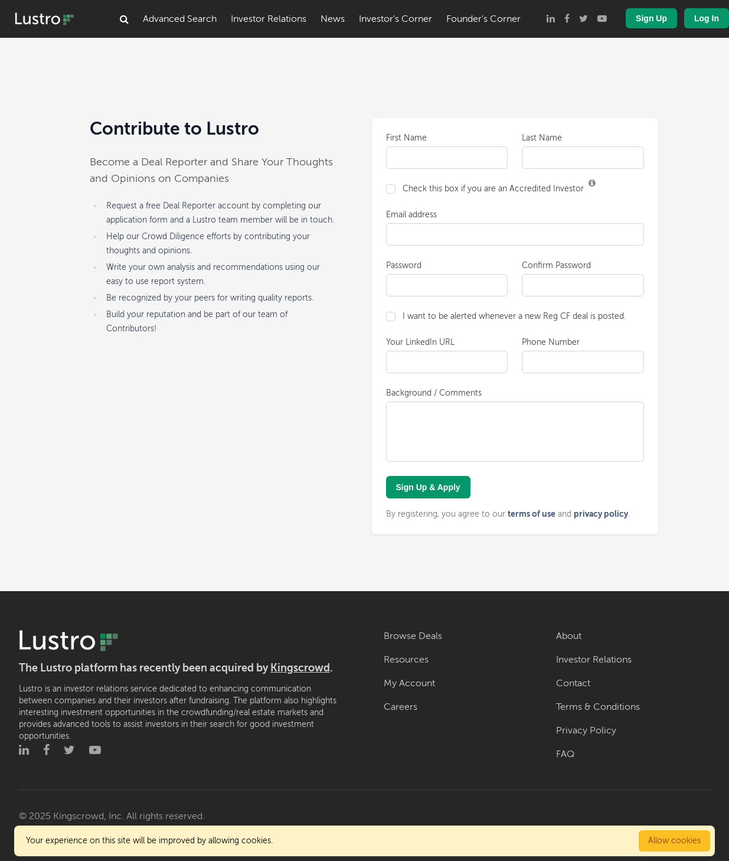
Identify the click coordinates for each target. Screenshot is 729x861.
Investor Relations (268, 19)
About (568, 636)
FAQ (565, 754)
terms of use (531, 513)
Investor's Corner (395, 19)
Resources (406, 659)
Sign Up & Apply (428, 487)
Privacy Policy (586, 730)
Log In (706, 18)
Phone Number (551, 342)
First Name (406, 137)
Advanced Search (180, 19)
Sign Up (651, 18)
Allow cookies (674, 840)
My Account (409, 683)
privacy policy (601, 513)
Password (403, 265)
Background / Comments (434, 393)
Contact (573, 683)
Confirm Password (556, 265)
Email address (411, 214)
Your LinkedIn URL (420, 342)
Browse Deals (413, 636)
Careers (400, 707)
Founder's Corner (483, 19)
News (333, 19)
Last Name (542, 137)
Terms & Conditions (598, 707)
